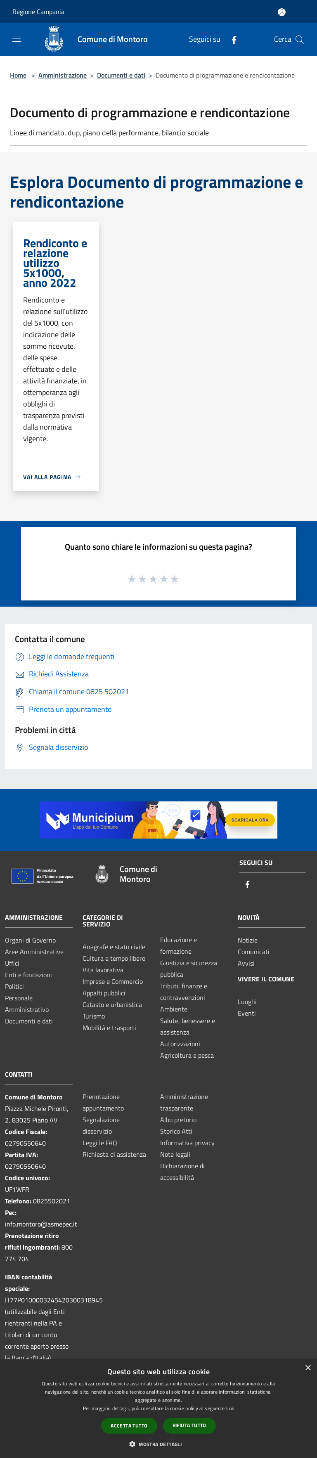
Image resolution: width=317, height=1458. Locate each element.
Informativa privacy (187, 1143)
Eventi (247, 1013)
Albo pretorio (178, 1120)
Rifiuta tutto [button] (189, 1425)
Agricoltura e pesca (187, 1055)
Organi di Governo (30, 940)
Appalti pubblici (104, 993)
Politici (14, 986)
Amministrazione (62, 75)
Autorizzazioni (180, 1044)
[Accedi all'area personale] (281, 12)
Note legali (175, 1154)
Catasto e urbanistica (112, 1004)
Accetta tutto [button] (129, 1426)
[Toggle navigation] (16, 39)
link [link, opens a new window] (230, 1408)
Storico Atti (176, 1131)
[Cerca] (300, 40)
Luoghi (247, 1002)
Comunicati (254, 952)
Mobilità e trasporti (109, 1028)
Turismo (94, 1016)
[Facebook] (230, 39)
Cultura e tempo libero (114, 958)
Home (18, 75)
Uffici (12, 963)
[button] (158, 1444)
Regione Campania (38, 12)
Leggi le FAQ (100, 1143)
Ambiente (173, 1009)
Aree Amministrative (34, 952)
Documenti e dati (121, 75)
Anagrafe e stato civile (114, 947)
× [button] (308, 1368)
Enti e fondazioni (28, 975)
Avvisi (246, 963)
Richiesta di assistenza (114, 1154)
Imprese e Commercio (113, 981)
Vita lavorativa (103, 970)
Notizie (248, 940)
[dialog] (158, 1408)
